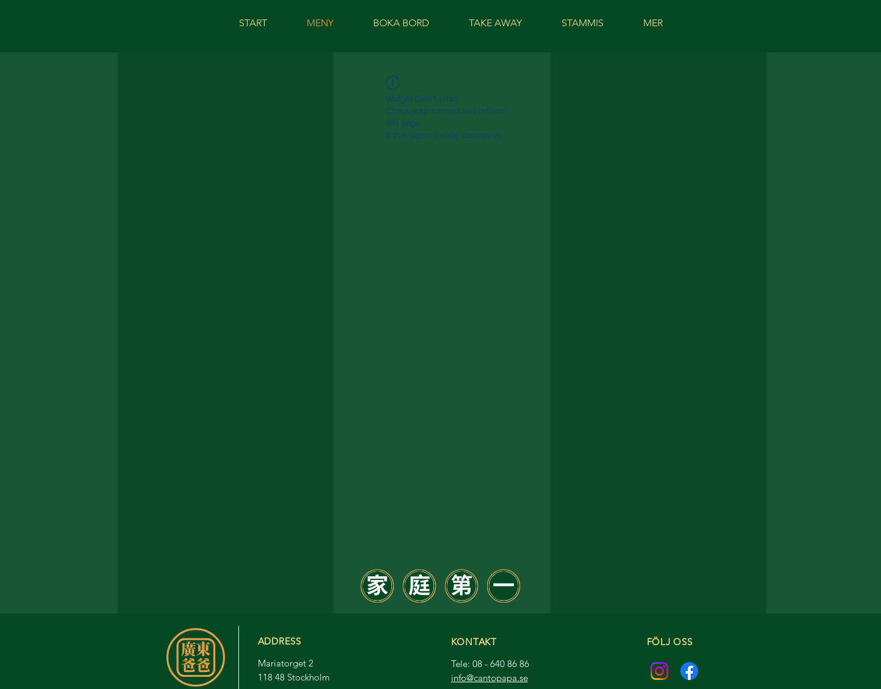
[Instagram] (659, 671)
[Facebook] (689, 671)
